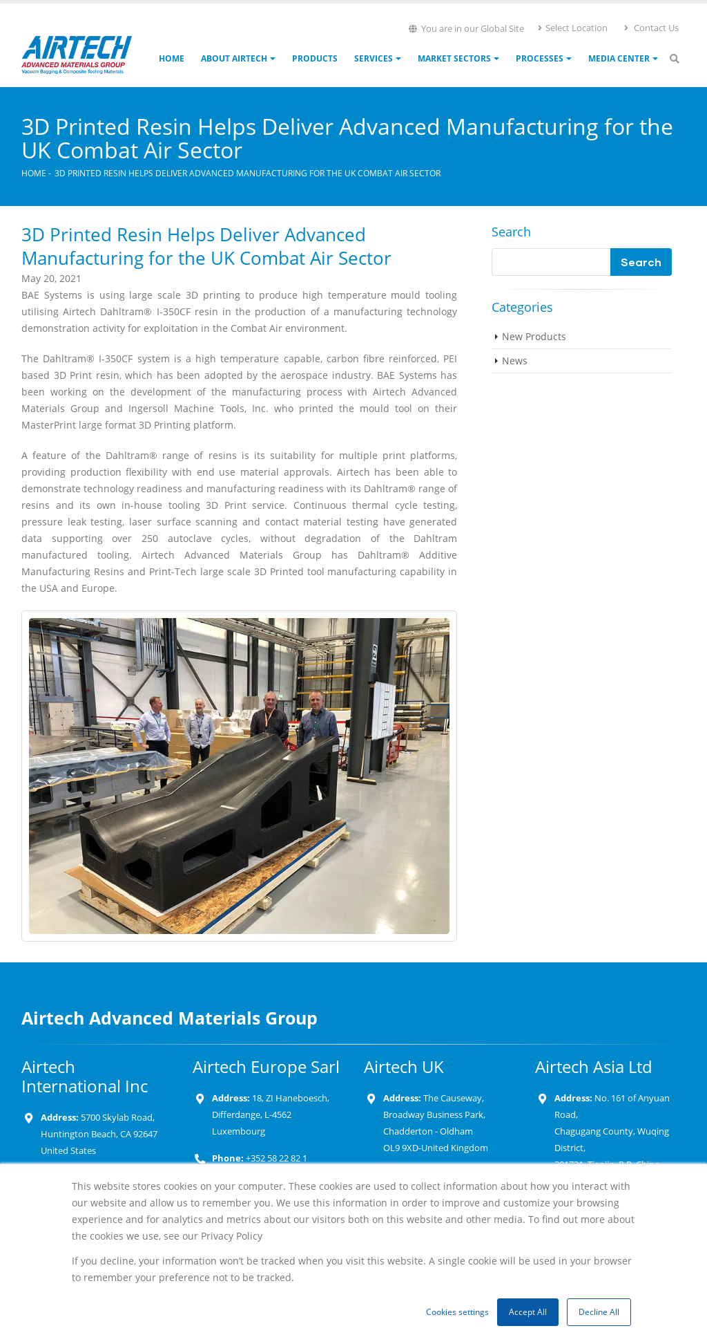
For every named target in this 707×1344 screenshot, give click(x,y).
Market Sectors (454, 58)
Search (511, 231)
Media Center (619, 58)
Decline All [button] (599, 1312)
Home (171, 58)
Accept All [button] (528, 1312)
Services (373, 58)
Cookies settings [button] (457, 1312)
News (514, 360)
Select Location (572, 27)
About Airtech (234, 58)
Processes (539, 58)
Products (315, 58)
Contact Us (651, 27)
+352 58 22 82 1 (275, 1158)
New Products (534, 336)
